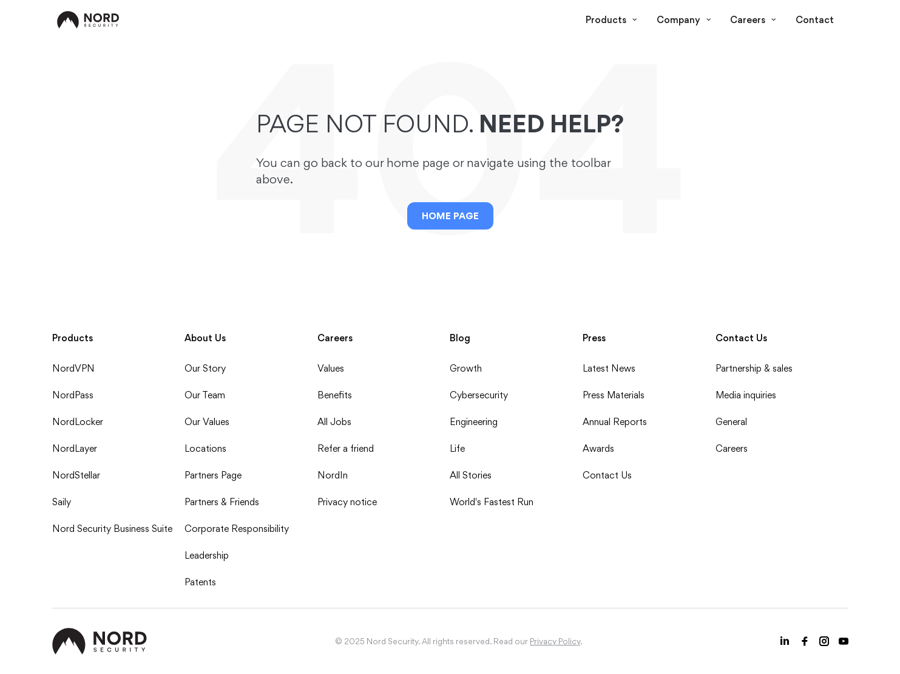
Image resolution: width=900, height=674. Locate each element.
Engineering (474, 421)
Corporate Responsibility (236, 528)
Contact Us (607, 475)
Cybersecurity (479, 395)
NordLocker (77, 421)
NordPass (72, 395)
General (731, 421)
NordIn (332, 475)
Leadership (206, 555)
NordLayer (74, 448)
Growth (466, 368)
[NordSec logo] (88, 20)
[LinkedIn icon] (785, 641)
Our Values (206, 421)
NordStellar (76, 475)
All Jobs (334, 421)
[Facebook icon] (805, 641)
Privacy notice (347, 502)
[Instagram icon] (824, 641)
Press (594, 338)
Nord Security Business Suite (112, 528)
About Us (205, 338)
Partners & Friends (221, 502)
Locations (205, 448)
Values (330, 368)
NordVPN (73, 368)
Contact (815, 20)
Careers (753, 20)
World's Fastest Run (491, 502)
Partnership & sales (754, 368)
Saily (61, 502)
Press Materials (614, 395)
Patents (200, 582)
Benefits (334, 395)
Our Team (204, 395)
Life (457, 448)
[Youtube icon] (843, 641)
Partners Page (213, 475)
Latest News (609, 368)
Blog (460, 338)
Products (611, 20)
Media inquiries (746, 395)
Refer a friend (345, 448)
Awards (598, 448)
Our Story (205, 368)
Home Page (450, 216)
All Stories (471, 475)
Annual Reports (615, 421)
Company (684, 20)
